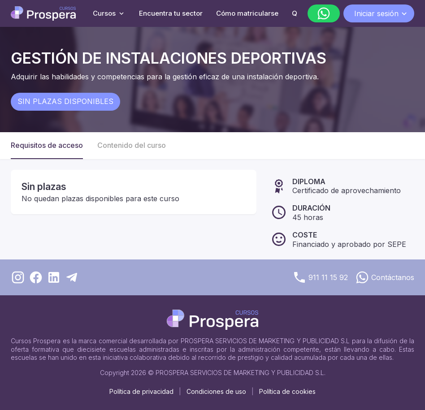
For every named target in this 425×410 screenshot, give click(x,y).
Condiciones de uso (216, 391)
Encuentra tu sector (171, 13)
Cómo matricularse (247, 13)
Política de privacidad (141, 391)
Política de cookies (287, 391)
